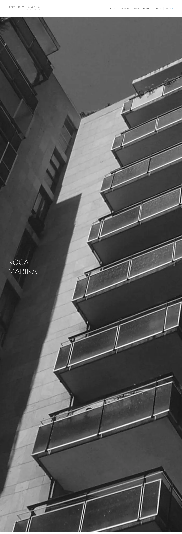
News (136, 8)
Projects (124, 8)
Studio (113, 8)
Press (146, 8)
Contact (157, 8)
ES (167, 8)
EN (172, 8)
